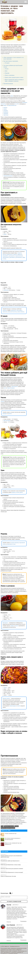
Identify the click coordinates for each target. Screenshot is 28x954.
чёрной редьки (11, 388)
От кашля (7, 63)
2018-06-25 (3, 863)
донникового (19, 257)
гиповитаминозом (7, 175)
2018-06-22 (3, 871)
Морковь (7, 73)
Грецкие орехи (6, 698)
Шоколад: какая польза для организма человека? (12, 868)
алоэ (5, 388)
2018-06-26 (3, 859)
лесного (5, 254)
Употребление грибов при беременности (10, 860)
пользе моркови (15, 542)
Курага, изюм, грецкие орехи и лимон (14, 77)
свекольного (15, 386)
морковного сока (11, 544)
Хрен (6, 71)
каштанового (6, 257)
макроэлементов (12, 105)
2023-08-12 (15, 904)
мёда (12, 95)
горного (15, 254)
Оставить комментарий (14, 901)
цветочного (10, 254)
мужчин (10, 413)
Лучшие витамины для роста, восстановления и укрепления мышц (11, 856)
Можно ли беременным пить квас (8, 876)
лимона (4, 310)
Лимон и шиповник (9, 75)
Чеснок (6, 68)
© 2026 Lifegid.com (5, 946)
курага (5, 687)
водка (4, 234)
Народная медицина (9, 826)
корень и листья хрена (17, 492)
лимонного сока (15, 310)
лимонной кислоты (12, 311)
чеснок (2, 401)
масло (16, 625)
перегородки (13, 705)
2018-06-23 (3, 867)
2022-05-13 (19, 925)
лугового (19, 253)
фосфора (5, 112)
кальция (5, 110)
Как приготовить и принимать (10, 61)
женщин (5, 413)
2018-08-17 (3, 854)
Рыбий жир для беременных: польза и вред (11, 864)
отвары (12, 625)
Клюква (16, 826)
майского (20, 254)
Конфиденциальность (15, 946)
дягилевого (12, 257)
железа (5, 107)
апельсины (6, 290)
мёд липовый (6, 420)
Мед (2, 826)
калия (4, 109)
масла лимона (20, 311)
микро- (5, 105)
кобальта (5, 113)
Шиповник (5, 622)
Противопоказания (8, 83)
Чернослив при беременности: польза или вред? (12, 872)
